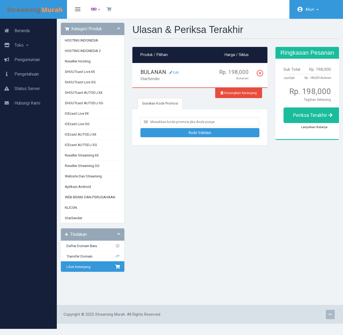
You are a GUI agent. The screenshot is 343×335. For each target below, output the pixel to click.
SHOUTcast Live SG (94, 86)
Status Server (20, 86)
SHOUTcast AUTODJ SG (98, 107)
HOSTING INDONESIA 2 (97, 55)
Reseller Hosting (92, 65)
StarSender (87, 222)
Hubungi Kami (20, 101)
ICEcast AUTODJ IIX (94, 138)
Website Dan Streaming (97, 180)
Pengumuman (20, 57)
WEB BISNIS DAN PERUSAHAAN (104, 201)
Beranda (15, 28)
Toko (14, 43)
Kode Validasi (205, 137)
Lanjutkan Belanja (310, 137)
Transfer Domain (104, 260)
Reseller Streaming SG (96, 170)
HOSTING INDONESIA (95, 44)
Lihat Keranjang (104, 270)
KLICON (85, 211)
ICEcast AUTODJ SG (95, 149)
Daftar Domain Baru (104, 250)
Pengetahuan (19, 72)
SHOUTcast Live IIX (94, 75)
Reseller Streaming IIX (96, 159)
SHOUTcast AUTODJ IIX (98, 96)
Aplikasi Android (92, 190)
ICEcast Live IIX (91, 117)
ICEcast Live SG (91, 128)
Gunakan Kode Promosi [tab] (170, 107)
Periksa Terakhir (313, 125)
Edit (183, 77)
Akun (312, 9)
